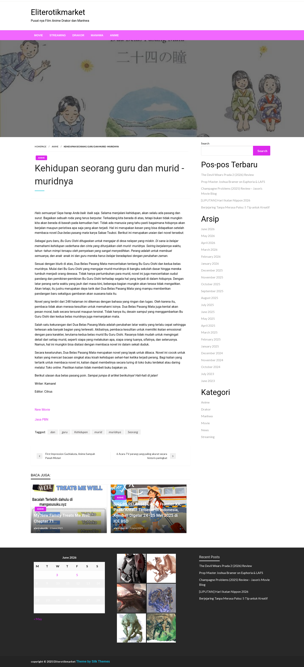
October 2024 (210, 367)
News (205, 430)
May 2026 (208, 236)
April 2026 (208, 243)
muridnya (115, 432)
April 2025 (208, 325)
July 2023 (207, 374)
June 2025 (208, 312)
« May (38, 619)
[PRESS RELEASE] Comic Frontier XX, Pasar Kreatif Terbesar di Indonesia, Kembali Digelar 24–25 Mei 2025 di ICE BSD (147, 513)
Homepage (40, 146)
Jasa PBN (41, 419)
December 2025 (212, 270)
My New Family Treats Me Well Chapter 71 (62, 518)
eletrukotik (41, 528)
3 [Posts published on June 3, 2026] (57, 575)
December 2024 (212, 353)
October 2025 (210, 284)
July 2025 (207, 305)
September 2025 (212, 291)
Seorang (133, 432)
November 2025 (212, 277)
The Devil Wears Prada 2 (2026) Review (227, 174)
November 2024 (212, 360)
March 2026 (209, 249)
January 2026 (210, 263)
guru (64, 432)
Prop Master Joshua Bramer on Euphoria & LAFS (233, 181)
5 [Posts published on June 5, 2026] (77, 575)
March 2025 (209, 332)
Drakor (78, 35)
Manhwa (97, 35)
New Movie (42, 409)
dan (52, 432)
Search (205, 143)
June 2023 (208, 381)
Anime (114, 35)
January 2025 (210, 346)
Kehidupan (81, 432)
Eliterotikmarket (58, 12)
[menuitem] (38, 35)
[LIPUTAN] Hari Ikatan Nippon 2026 (225, 200)
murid (98, 432)
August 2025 (209, 298)
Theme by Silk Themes (93, 661)
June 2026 (208, 229)
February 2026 (211, 256)
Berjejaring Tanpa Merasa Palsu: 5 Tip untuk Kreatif (235, 207)
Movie (38, 35)
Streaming (57, 35)
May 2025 (208, 318)
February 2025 (211, 339)
